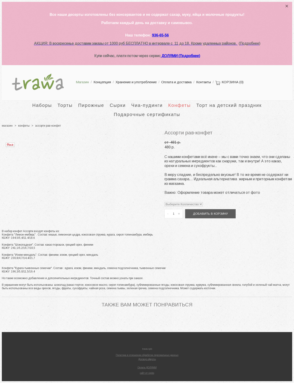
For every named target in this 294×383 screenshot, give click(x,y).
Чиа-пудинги (147, 105)
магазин (7, 125)
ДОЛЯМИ (169, 56)
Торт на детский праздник (229, 105)
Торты (65, 105)
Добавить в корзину (210, 213)
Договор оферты (147, 359)
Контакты (203, 82)
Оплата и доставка (176, 82)
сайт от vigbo (147, 373)
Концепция (102, 82)
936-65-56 (160, 35)
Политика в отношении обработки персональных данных (147, 355)
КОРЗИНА (229, 83)
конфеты (24, 125)
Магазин (82, 82)
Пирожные (91, 105)
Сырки (118, 105)
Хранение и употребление (136, 82)
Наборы (42, 105)
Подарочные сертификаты (147, 114)
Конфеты (179, 105)
